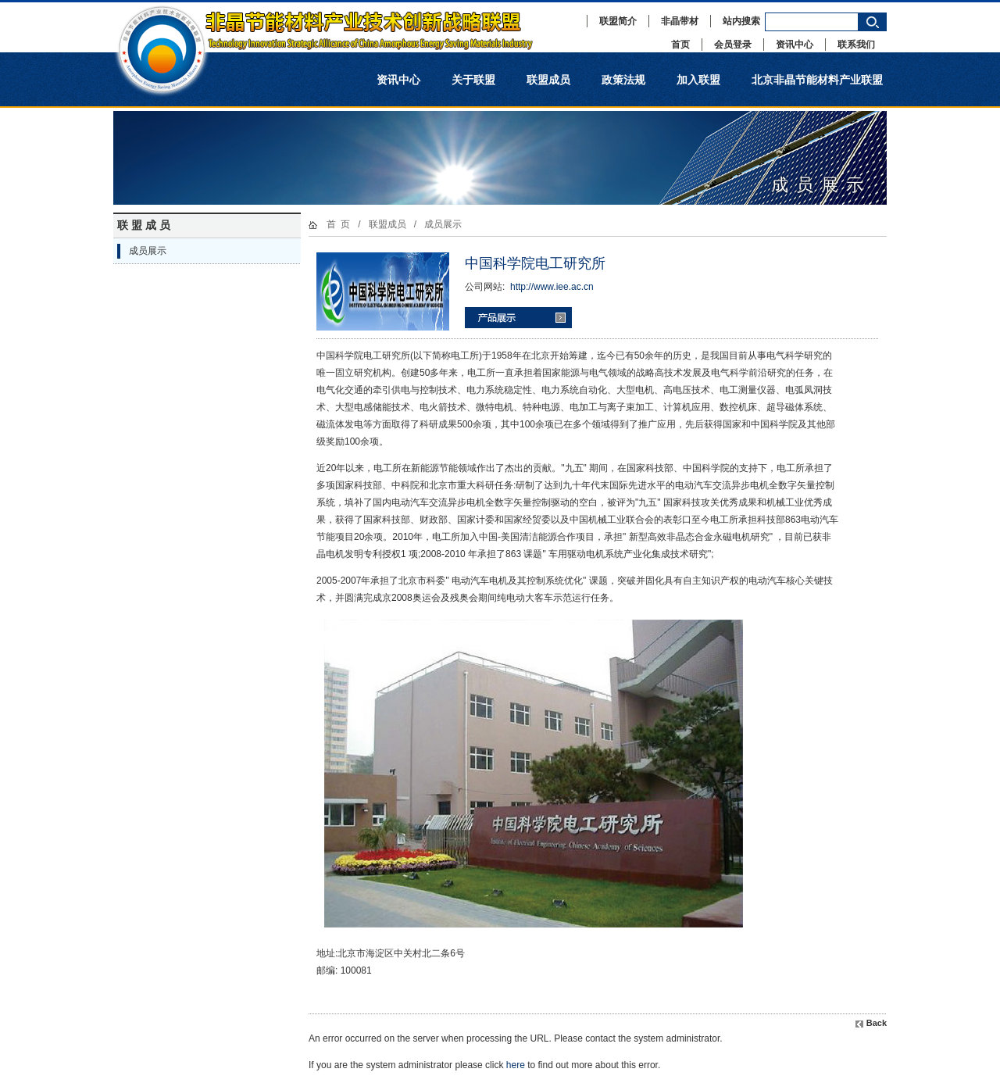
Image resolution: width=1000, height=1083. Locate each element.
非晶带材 (679, 21)
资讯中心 (794, 44)
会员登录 (733, 44)
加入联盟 (698, 79)
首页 (680, 44)
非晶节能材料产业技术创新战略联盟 (339, 27)
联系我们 (856, 44)
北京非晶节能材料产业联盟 (817, 79)
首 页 (339, 224)
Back (876, 1023)
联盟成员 (548, 79)
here (515, 1065)
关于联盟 (473, 79)
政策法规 (623, 79)
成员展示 (147, 250)
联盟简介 (618, 21)
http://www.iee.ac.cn (552, 286)
